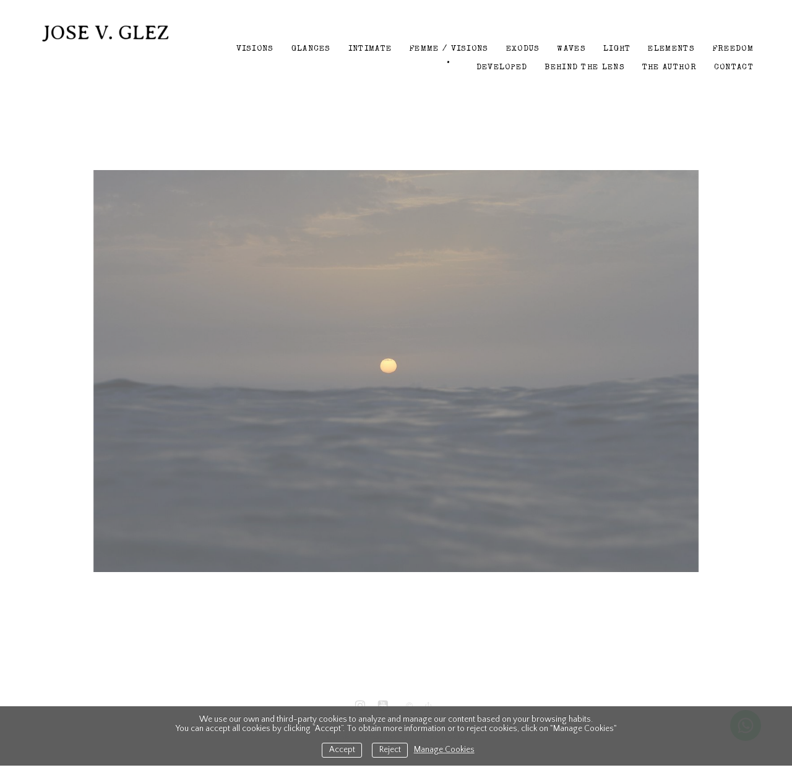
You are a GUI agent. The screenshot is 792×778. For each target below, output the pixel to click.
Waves (571, 49)
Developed (502, 68)
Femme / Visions (449, 49)
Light (617, 49)
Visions (255, 49)
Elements (671, 49)
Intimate (370, 49)
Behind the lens (584, 68)
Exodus (523, 49)
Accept (342, 749)
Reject (390, 749)
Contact (734, 68)
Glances (311, 49)
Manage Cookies (444, 749)
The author (669, 68)
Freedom (733, 49)
